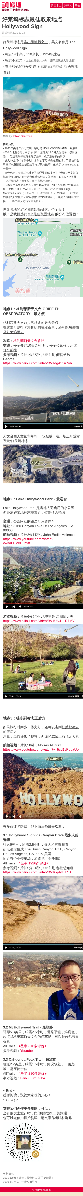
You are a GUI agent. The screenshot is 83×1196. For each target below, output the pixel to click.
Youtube (26, 1051)
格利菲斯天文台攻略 (28, 341)
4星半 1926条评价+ (34, 863)
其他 (77, 5)
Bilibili (24, 1078)
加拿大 (68, 5)
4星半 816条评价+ (32, 1046)
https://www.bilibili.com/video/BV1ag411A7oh (37, 363)
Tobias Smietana (22, 136)
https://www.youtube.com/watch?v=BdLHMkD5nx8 (28, 541)
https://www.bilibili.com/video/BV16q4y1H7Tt (37, 872)
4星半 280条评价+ (32, 1074)
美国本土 (56, 5)
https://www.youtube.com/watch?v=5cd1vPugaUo (41, 749)
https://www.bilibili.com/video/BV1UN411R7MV (38, 621)
